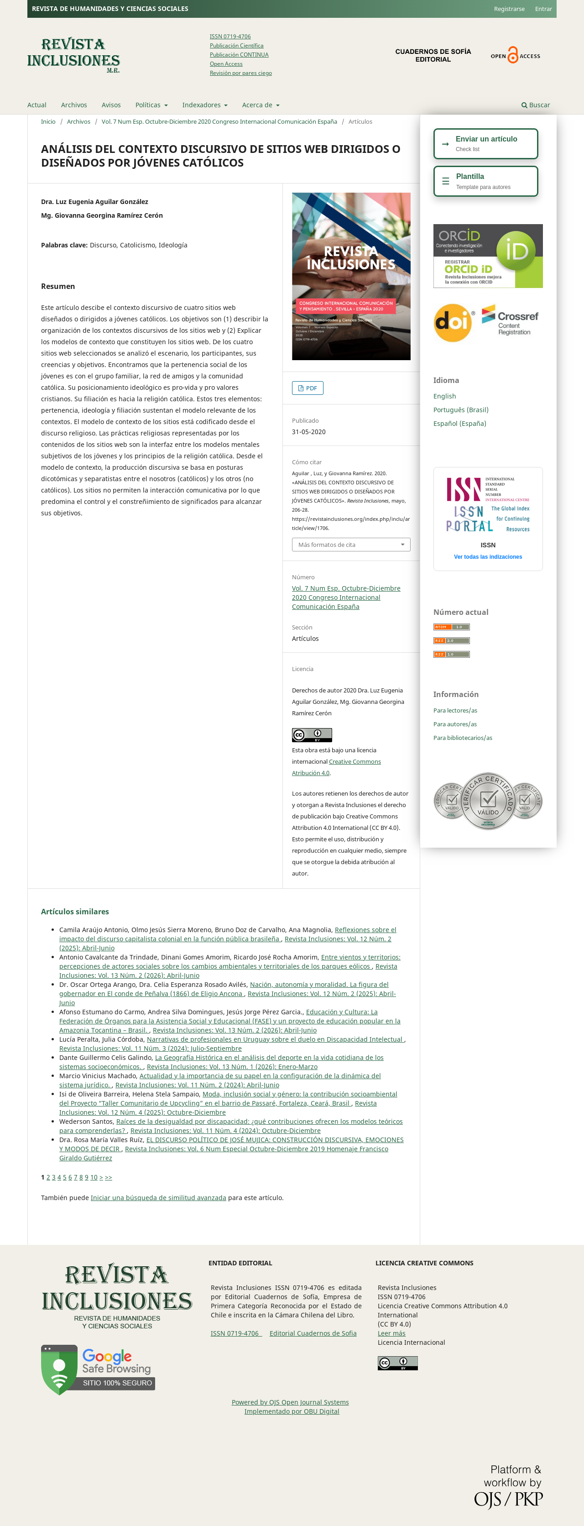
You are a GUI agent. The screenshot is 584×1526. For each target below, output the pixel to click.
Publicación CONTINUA (239, 54)
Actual (37, 104)
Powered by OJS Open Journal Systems (290, 1402)
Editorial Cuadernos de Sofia (313, 1333)
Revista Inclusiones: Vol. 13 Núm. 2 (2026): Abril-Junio (235, 1030)
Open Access (226, 64)
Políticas (149, 104)
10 (94, 1177)
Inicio (48, 121)
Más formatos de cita (326, 544)
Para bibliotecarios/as (462, 738)
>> (108, 1177)
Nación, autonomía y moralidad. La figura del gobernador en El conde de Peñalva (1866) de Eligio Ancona (224, 989)
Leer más (392, 1333)
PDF (311, 388)
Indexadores (202, 104)
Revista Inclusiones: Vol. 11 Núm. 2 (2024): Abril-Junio (197, 1084)
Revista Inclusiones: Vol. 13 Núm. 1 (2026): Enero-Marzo (232, 1066)
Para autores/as (455, 724)
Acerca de (258, 104)
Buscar (535, 104)
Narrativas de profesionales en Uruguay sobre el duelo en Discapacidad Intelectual (275, 1039)
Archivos (74, 104)
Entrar (543, 9)
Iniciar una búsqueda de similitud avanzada (158, 1197)
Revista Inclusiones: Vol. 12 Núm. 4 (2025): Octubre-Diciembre (218, 1108)
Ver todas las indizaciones (488, 557)
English (444, 396)
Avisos (111, 104)
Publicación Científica (237, 45)
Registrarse (509, 9)
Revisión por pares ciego (241, 73)
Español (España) (459, 423)
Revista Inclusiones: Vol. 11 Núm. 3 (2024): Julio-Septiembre (150, 1048)
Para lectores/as (455, 710)
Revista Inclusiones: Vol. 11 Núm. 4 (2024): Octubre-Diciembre (225, 1130)
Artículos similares (75, 912)
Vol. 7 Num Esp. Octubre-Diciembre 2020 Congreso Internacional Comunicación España (219, 121)
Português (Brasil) (461, 409)
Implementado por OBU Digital (292, 1411)
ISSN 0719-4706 (230, 36)
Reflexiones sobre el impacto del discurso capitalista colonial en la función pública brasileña (227, 934)
